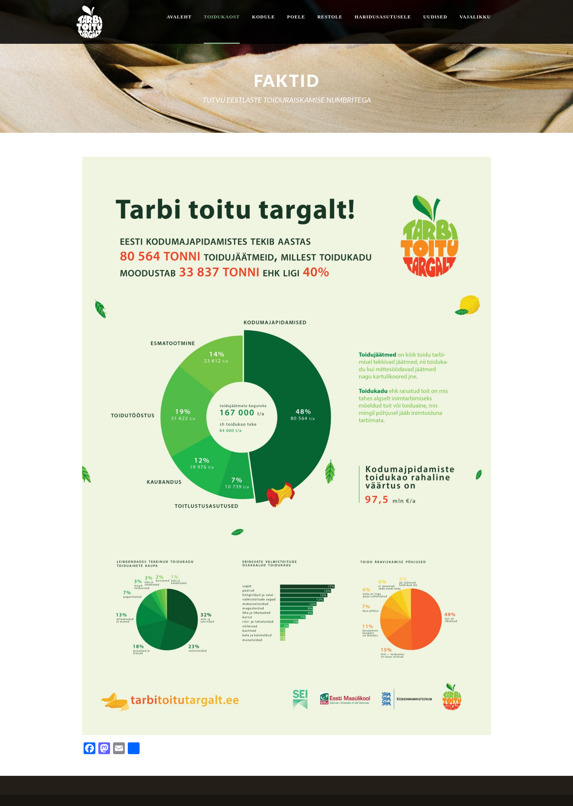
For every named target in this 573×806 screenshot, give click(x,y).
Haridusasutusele (383, 16)
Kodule (263, 16)
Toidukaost (222, 16)
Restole (329, 16)
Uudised (435, 16)
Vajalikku (475, 16)
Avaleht (178, 16)
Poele (296, 16)
